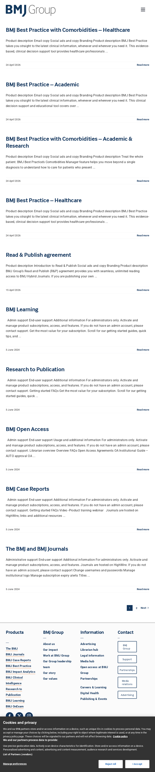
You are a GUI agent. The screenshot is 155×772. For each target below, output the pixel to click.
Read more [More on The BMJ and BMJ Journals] (143, 589)
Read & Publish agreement (38, 254)
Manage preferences (15, 763)
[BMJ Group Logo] (31, 6)
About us (49, 644)
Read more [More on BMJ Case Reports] (143, 529)
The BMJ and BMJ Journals (37, 548)
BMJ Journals (15, 654)
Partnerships (89, 678)
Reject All (110, 764)
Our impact (50, 650)
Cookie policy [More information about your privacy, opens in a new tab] (120, 736)
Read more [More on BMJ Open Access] (143, 469)
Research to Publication (35, 369)
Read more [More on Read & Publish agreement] (143, 290)
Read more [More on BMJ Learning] (143, 349)
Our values (50, 678)
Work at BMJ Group (56, 655)
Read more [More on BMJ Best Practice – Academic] (143, 119)
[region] (77, 744)
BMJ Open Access (27, 429)
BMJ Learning (22, 309)
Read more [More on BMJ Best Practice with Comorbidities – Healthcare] (143, 64)
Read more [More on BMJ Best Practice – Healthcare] (143, 235)
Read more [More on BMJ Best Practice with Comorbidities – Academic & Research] (143, 180)
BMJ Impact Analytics (20, 672)
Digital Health (89, 693)
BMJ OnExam (15, 706)
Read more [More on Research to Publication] (143, 409)
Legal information (92, 655)
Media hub (87, 661)
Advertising (88, 644)
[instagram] (29, 716)
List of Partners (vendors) (17, 754)
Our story (49, 673)
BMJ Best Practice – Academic (42, 84)
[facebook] (10, 716)
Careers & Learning (93, 687)
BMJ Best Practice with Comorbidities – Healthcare (68, 29)
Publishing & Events (93, 699)
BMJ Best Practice (18, 666)
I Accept (137, 764)
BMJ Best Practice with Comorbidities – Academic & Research (69, 142)
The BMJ (12, 648)
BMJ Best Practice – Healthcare (44, 200)
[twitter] (19, 716)
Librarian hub (89, 650)
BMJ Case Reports (27, 488)
